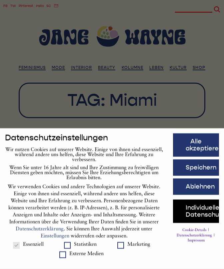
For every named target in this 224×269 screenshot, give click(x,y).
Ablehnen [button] (200, 190)
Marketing (133, 248)
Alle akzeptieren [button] (202, 149)
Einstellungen (55, 240)
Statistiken (80, 248)
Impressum (196, 245)
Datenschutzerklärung (40, 233)
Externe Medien (81, 258)
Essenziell (28, 248)
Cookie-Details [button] (194, 234)
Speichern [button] (201, 171)
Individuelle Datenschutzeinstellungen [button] (202, 215)
